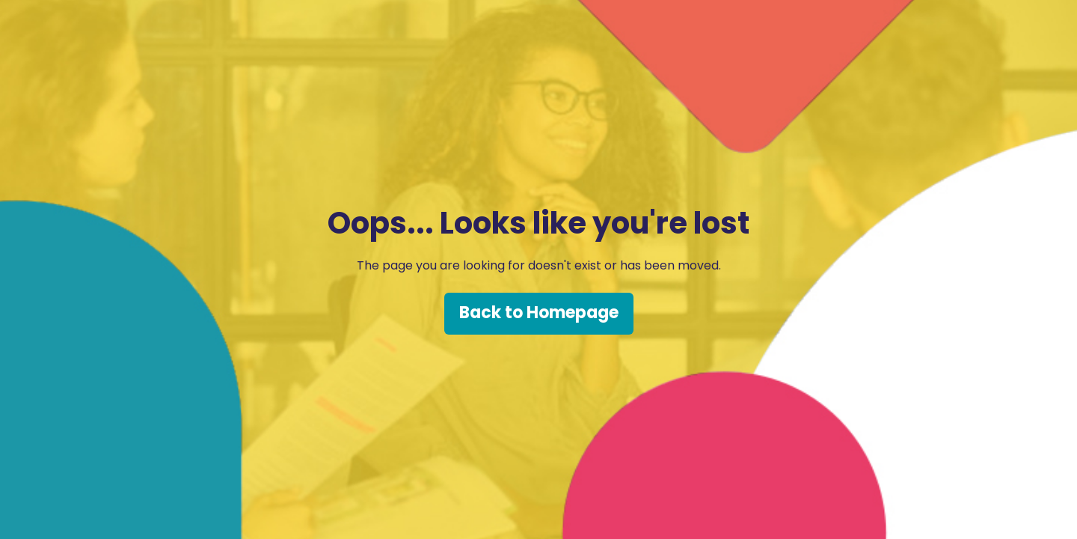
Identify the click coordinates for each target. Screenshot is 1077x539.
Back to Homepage (539, 312)
